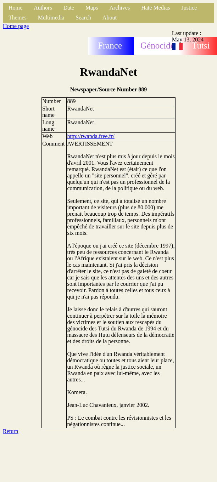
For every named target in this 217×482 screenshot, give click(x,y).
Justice (189, 8)
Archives (119, 8)
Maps (91, 8)
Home (15, 8)
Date (68, 8)
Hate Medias (155, 8)
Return (10, 431)
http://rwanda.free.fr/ (90, 136)
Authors (43, 8)
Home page (16, 26)
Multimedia (51, 18)
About (109, 18)
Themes (18, 18)
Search (83, 18)
